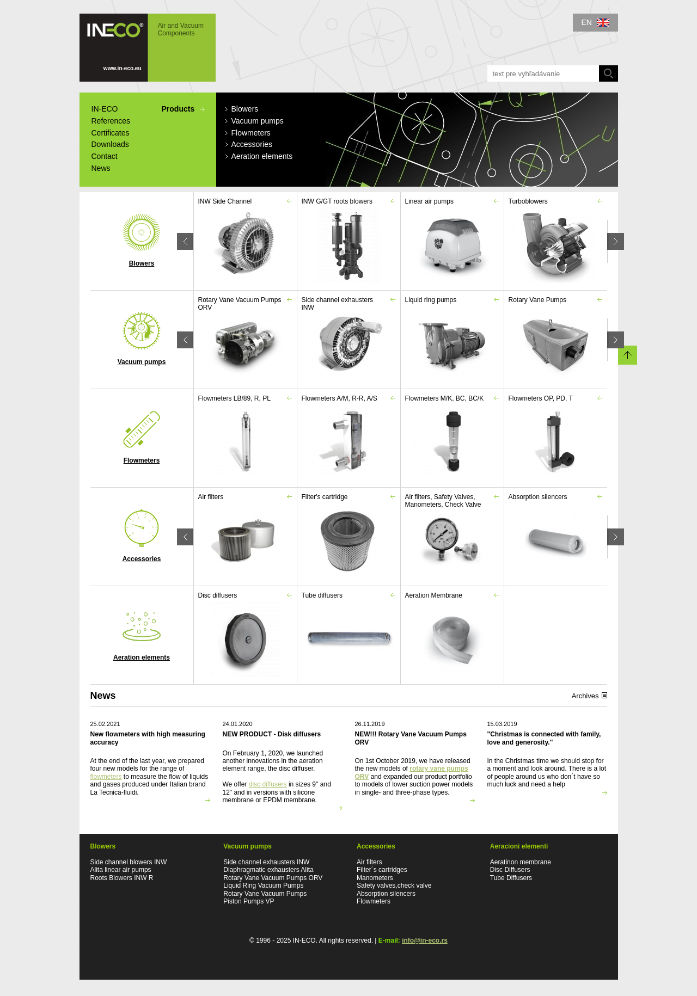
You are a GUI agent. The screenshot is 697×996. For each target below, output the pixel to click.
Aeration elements (141, 634)
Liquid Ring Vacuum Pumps (263, 885)
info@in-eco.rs (425, 940)
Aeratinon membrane (520, 862)
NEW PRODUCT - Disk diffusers (272, 734)
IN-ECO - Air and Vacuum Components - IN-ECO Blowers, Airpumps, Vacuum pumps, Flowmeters (148, 48)
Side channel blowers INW (128, 862)
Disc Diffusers (510, 870)
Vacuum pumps (142, 339)
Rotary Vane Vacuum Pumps (265, 893)
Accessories (142, 536)
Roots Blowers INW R (122, 878)
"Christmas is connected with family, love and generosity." (544, 738)
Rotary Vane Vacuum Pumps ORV (272, 878)
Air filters (369, 862)
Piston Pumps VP (248, 901)
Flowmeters (142, 437)
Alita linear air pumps (120, 870)
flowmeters (106, 776)
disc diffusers (268, 784)
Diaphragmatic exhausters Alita (268, 870)
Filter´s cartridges (382, 870)
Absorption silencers (387, 893)
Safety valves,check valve (395, 885)
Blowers (142, 240)
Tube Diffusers (511, 878)
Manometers (375, 878)
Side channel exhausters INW (266, 862)
